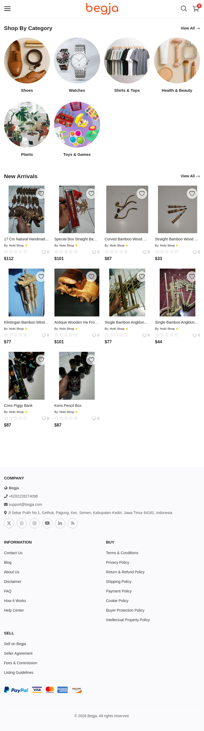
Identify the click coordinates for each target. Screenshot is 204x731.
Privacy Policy (117, 562)
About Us (11, 572)
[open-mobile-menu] (7, 8)
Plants (27, 154)
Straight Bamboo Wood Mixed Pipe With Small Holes (177, 239)
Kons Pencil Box (68, 405)
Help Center (14, 610)
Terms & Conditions (122, 553)
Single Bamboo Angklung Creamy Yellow (177, 322)
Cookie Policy (117, 601)
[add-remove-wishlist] (41, 193)
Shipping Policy (118, 581)
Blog (7, 562)
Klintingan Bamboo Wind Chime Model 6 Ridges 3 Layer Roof (26, 322)
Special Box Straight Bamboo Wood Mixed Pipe (77, 239)
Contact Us (13, 553)
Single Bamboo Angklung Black (127, 322)
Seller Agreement (18, 653)
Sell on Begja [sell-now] (15, 644)
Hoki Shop (16, 245)
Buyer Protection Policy (125, 610)
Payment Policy (118, 591)
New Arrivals (20, 176)
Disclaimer (12, 581)
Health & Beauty (177, 90)
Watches (77, 90)
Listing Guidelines (18, 672)
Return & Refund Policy (125, 572)
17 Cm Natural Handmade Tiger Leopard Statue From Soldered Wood (26, 239)
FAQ (7, 591)
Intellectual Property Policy (128, 620)
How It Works (15, 601)
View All (190, 28)
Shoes (27, 90)
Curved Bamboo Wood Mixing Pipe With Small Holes (127, 239)
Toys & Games (77, 154)
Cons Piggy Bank (18, 405)
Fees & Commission (20, 663)
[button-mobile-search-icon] (184, 8)
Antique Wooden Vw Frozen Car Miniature (77, 322)
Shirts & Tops (127, 90)
